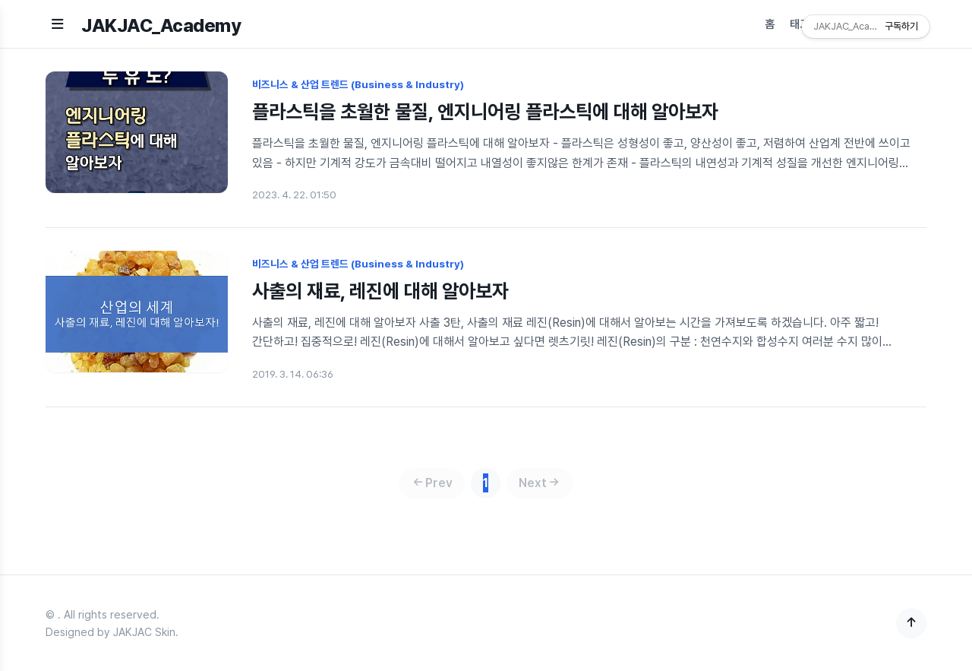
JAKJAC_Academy (161, 25)
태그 (799, 24)
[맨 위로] (911, 623)
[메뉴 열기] (57, 24)
